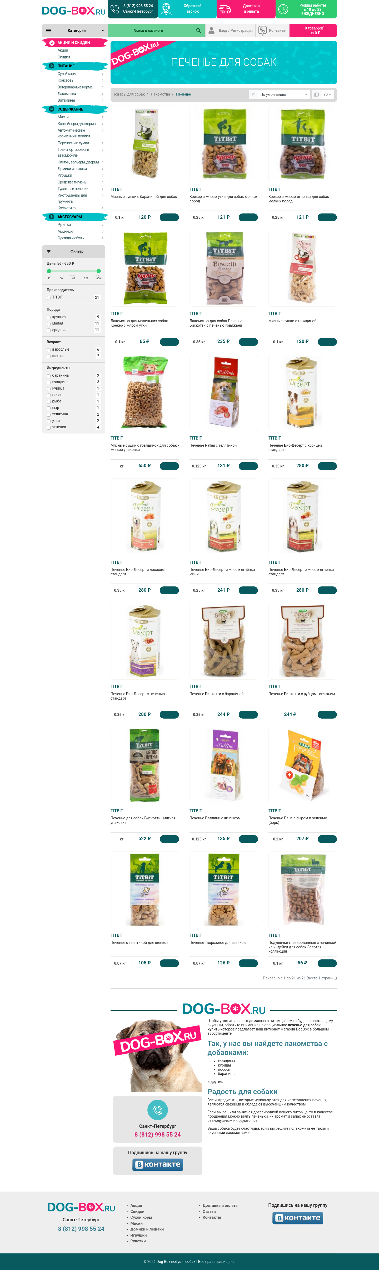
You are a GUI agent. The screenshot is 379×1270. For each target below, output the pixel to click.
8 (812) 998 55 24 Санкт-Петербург (138, 8)
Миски (137, 1223)
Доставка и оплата (251, 8)
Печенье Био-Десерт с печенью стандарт (145, 692)
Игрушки (139, 1235)
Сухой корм (141, 1217)
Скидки (137, 1211)
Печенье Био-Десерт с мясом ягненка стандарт (302, 568)
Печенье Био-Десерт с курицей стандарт (302, 444)
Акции (136, 1205)
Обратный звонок (192, 8)
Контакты (277, 30)
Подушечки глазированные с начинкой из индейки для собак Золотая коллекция (302, 943)
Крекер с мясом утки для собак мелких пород (224, 195)
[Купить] (169, 217)
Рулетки (138, 1241)
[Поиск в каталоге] (150, 30)
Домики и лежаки (147, 1229)
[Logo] (73, 10)
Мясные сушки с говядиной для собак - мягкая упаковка (145, 444)
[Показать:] (327, 94)
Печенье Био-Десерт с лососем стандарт (145, 568)
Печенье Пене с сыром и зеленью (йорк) (302, 816)
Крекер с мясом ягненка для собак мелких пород (302, 195)
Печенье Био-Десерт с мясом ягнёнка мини (224, 568)
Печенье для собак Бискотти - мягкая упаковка (145, 816)
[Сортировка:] (284, 94)
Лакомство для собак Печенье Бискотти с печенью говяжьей (224, 319)
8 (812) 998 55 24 (157, 1134)
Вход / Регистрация (236, 30)
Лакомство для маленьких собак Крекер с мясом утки (145, 319)
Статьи (209, 1211)
